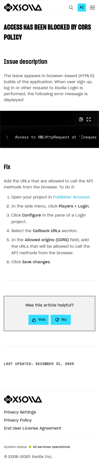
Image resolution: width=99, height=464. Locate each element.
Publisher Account (71, 197)
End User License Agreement (32, 428)
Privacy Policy (18, 420)
